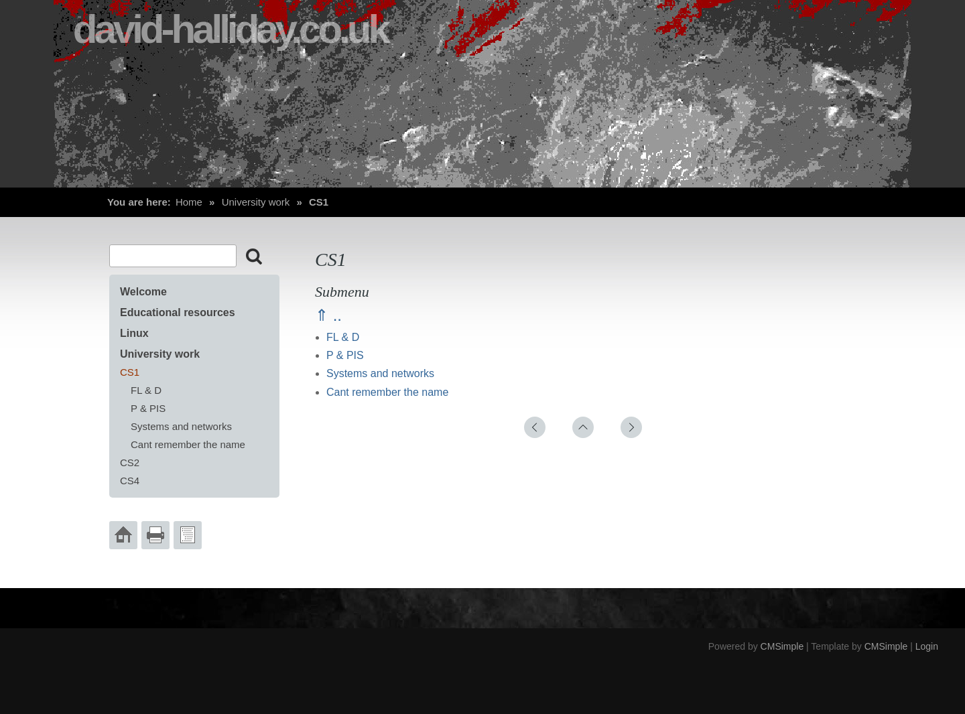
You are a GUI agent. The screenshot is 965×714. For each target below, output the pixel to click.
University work (256, 202)
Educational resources (177, 312)
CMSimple (782, 646)
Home (189, 202)
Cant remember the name (387, 392)
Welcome (143, 291)
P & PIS (345, 355)
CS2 (129, 462)
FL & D (342, 337)
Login (926, 646)
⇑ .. (328, 315)
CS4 (129, 480)
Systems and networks (380, 373)
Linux (134, 333)
